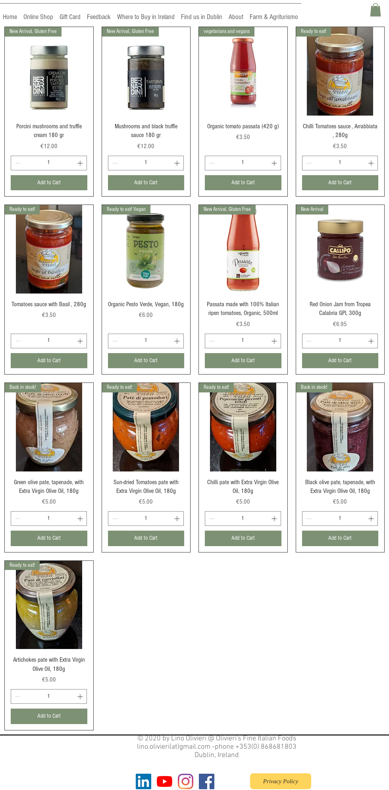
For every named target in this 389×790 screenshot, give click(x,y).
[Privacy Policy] (280, 781)
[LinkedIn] (143, 781)
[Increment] (81, 163)
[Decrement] (17, 163)
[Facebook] (206, 781)
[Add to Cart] (49, 183)
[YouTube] (164, 781)
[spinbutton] (49, 163)
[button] (375, 9)
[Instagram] (185, 781)
